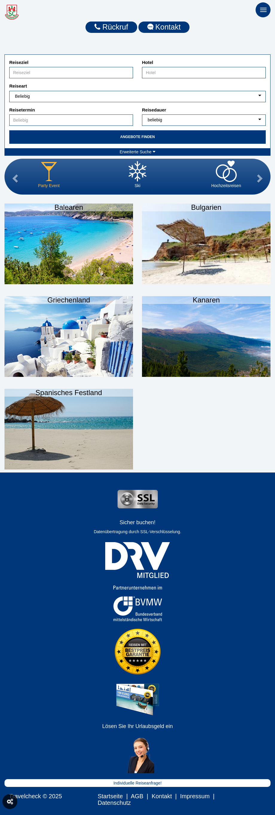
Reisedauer (154, 109)
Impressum (195, 796)
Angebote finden (137, 137)
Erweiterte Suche (137, 151)
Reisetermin (22, 109)
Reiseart (18, 85)
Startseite (110, 796)
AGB (137, 796)
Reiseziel (18, 62)
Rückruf (111, 27)
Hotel (147, 62)
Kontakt (164, 27)
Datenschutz (114, 802)
